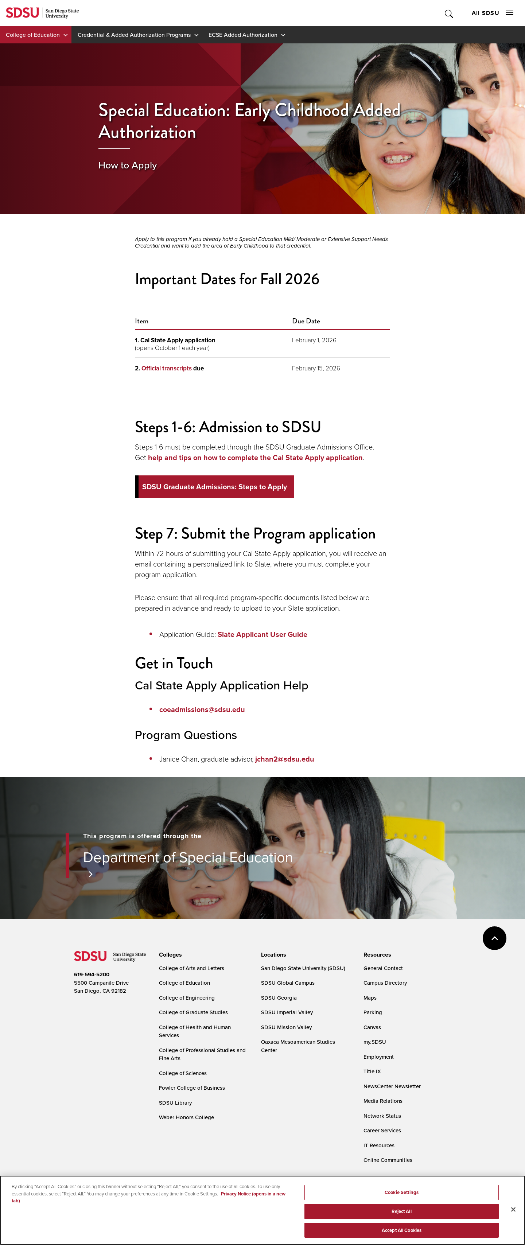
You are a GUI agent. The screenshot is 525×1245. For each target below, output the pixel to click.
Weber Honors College (186, 1117)
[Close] (513, 1215)
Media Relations (382, 1101)
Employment (378, 1057)
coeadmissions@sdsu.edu (202, 709)
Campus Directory (385, 983)
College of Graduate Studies (193, 1012)
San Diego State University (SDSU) (303, 968)
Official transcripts (166, 368)
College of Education (33, 35)
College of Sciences (183, 1073)
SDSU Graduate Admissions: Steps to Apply (214, 486)
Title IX (372, 1071)
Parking (372, 1012)
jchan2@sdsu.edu (284, 759)
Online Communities (387, 1160)
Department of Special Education (188, 857)
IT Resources (378, 1145)
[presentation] (169, 955)
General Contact (383, 968)
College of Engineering (187, 997)
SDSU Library (175, 1102)
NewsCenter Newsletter (392, 1086)
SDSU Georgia (279, 997)
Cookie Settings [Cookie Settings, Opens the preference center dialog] (402, 1198)
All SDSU (492, 13)
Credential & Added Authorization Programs (134, 35)
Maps (370, 997)
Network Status (382, 1116)
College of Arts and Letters (191, 968)
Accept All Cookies (401, 1236)
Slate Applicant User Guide (262, 634)
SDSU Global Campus (288, 983)
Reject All (401, 1217)
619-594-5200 (91, 974)
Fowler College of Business (192, 1088)
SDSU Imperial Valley (287, 1012)
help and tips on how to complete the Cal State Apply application (255, 457)
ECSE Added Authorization (243, 35)
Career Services (382, 1130)
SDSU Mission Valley (286, 1027)
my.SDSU (374, 1042)
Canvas (372, 1027)
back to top (494, 938)
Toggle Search (449, 13)
